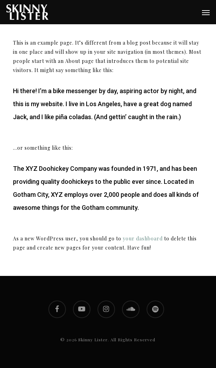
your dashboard (143, 238)
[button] (206, 12)
